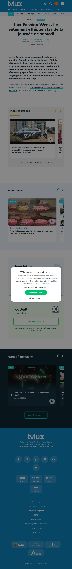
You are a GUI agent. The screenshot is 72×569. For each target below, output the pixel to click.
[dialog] (36, 284)
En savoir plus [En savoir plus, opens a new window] (44, 283)
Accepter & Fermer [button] (36, 292)
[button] (36, 287)
